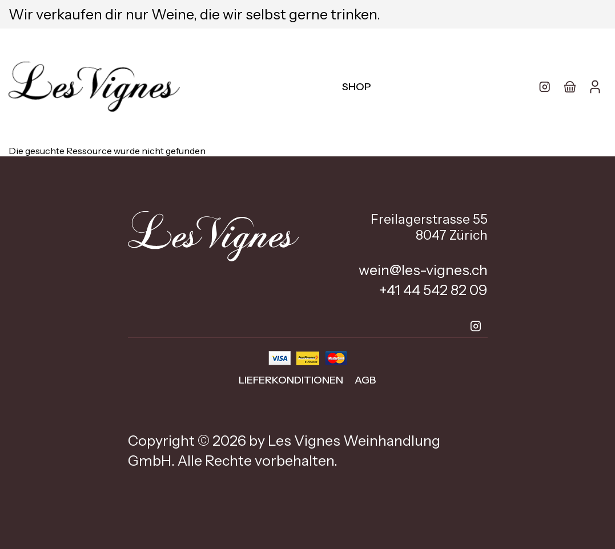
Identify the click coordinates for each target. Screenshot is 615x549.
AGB (365, 380)
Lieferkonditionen (291, 380)
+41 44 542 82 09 (433, 289)
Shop (356, 86)
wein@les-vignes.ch (423, 269)
